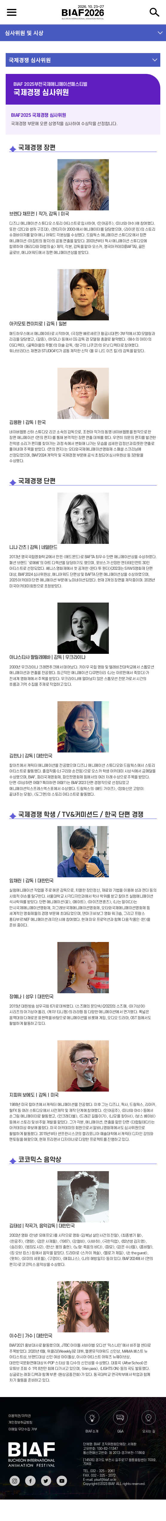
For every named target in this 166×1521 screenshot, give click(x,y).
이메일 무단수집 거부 (22, 1429)
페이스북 (29, 1480)
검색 (154, 12)
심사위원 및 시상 (24, 33)
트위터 (45, 1478)
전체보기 (11, 12)
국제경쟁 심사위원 (30, 60)
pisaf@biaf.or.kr (105, 1480)
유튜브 (61, 1478)
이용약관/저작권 (19, 1416)
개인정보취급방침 (20, 1422)
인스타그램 (14, 1480)
